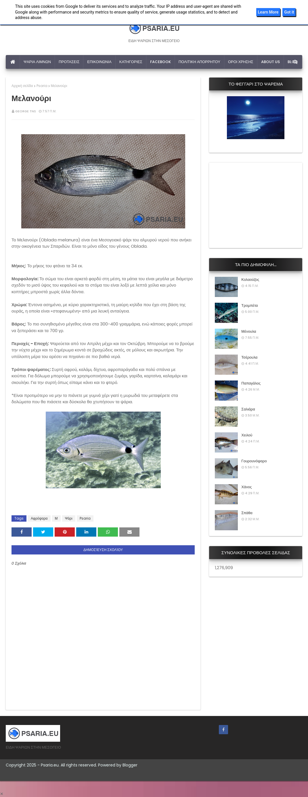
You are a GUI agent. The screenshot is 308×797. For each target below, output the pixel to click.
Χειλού (246, 435)
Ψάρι (68, 518)
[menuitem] (13, 62)
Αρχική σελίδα (22, 85)
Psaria (42, 85)
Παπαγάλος (251, 383)
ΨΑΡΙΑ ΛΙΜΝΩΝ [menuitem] (37, 62)
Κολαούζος (250, 279)
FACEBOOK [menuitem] (160, 62)
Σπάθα (246, 513)
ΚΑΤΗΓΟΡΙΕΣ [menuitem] (130, 62)
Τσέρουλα (249, 357)
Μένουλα (248, 331)
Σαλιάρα (248, 409)
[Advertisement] (258, 205)
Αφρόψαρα (39, 518)
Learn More (268, 12)
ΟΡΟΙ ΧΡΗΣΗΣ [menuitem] (240, 62)
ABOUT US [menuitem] (270, 62)
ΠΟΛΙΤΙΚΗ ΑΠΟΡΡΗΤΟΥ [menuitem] (199, 62)
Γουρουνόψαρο (254, 461)
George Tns (25, 111)
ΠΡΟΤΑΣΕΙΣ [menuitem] (69, 62)
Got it (289, 12)
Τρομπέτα (249, 305)
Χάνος (246, 487)
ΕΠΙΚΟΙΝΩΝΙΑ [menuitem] (99, 62)
